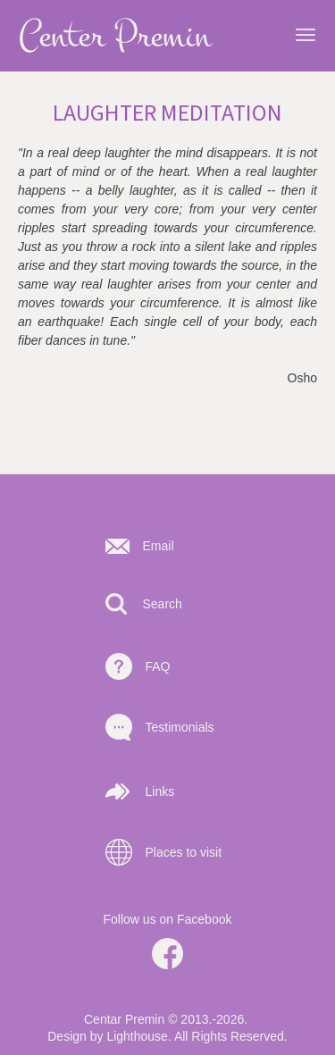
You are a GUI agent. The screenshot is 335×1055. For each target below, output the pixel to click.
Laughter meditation (167, 113)
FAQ (158, 666)
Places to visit (184, 852)
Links (160, 791)
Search (162, 604)
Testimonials (180, 727)
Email (158, 546)
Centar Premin (124, 1019)
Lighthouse (137, 1036)
